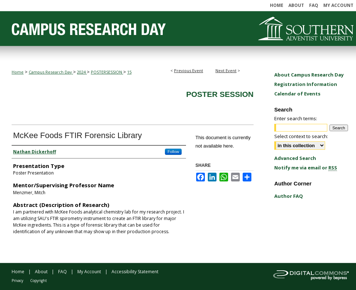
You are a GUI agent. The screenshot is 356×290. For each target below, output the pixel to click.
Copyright (38, 280)
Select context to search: (301, 136)
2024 (82, 72)
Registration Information (305, 84)
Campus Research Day (51, 72)
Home (18, 72)
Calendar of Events (297, 93)
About (41, 272)
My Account (89, 272)
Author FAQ (288, 196)
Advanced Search (295, 158)
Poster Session (220, 94)
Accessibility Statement (135, 272)
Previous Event (188, 70)
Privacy (17, 280)
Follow (173, 151)
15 (129, 72)
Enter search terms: (295, 118)
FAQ (62, 272)
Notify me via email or (305, 167)
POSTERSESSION (107, 72)
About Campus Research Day (309, 74)
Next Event (225, 70)
